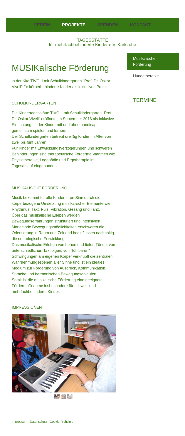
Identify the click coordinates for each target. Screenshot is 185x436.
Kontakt (140, 24)
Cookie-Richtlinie (61, 421)
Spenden (107, 24)
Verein (42, 24)
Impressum (19, 421)
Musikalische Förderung (144, 61)
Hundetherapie (146, 76)
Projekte (74, 24)
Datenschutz (38, 421)
